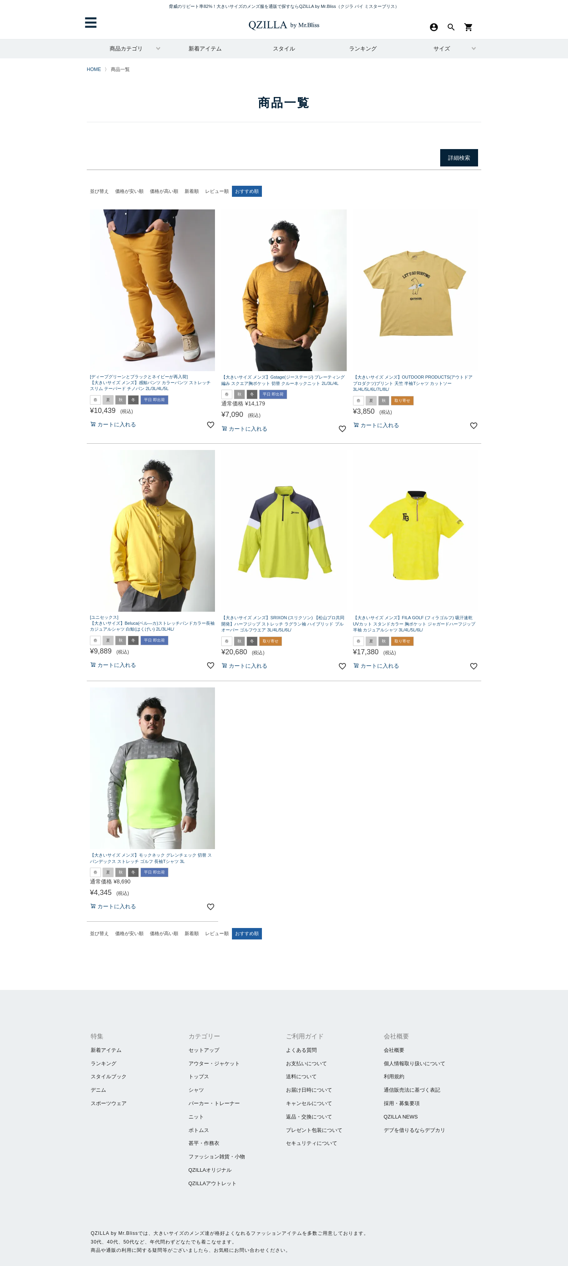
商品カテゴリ (126, 48)
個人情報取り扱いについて (414, 1063)
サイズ (441, 48)
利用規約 (394, 1076)
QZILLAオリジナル (210, 1170)
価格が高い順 (164, 191)
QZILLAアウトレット (213, 1183)
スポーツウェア (109, 1103)
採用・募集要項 (402, 1103)
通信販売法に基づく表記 (412, 1090)
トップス (199, 1076)
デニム (98, 1090)
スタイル (284, 48)
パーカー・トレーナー (214, 1103)
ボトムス (199, 1130)
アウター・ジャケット (214, 1063)
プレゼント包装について (314, 1130)
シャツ (196, 1090)
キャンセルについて (309, 1103)
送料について (301, 1076)
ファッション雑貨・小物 (217, 1157)
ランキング (363, 48)
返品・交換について (309, 1117)
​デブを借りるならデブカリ (414, 1130)
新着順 (192, 191)
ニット (196, 1117)
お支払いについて (306, 1063)
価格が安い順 (129, 191)
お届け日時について (309, 1090)
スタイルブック (109, 1076)
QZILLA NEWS (401, 1117)
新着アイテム (205, 48)
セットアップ (204, 1050)
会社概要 (394, 1050)
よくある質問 (301, 1050)
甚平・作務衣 (204, 1143)
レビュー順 (217, 191)
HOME (94, 69)
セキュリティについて (311, 1143)
